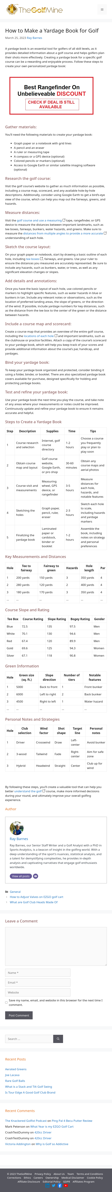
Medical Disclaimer (72, 1177)
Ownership (52, 1177)
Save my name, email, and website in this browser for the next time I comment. (56, 1002)
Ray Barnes (34, 38)
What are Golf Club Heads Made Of (34, 902)
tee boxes (34, 259)
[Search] (58, 1039)
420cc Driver (43, 1132)
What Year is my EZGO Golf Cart (52, 1126)
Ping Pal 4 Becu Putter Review (72, 1121)
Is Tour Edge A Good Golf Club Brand (30, 1092)
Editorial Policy (51, 1181)
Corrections (14, 1177)
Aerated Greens (15, 1069)
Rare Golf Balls (15, 1081)
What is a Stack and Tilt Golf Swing (28, 1087)
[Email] (35, 876)
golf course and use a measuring (41, 220)
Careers (38, 1177)
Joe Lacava (12, 1075)
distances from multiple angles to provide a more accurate (65, 233)
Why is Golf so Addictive (52, 1144)
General (15, 892)
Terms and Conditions (90, 1174)
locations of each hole (40, 336)
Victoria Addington (18, 1144)
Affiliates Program (83, 1181)
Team (70, 1174)
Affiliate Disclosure (29, 1181)
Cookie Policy (95, 1177)
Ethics (27, 1177)
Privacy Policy (43, 1174)
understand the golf (29, 791)
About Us (59, 1174)
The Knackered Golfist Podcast (26, 1121)
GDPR (66, 1181)
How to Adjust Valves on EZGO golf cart (36, 897)
